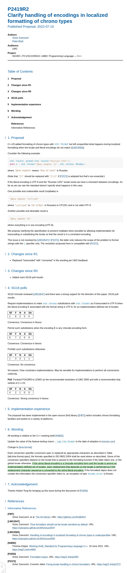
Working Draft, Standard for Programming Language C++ (58, 546)
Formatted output (39, 557)
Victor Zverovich (20, 38)
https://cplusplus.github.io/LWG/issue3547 (33, 528)
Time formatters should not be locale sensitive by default (59, 524)
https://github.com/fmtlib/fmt (71, 517)
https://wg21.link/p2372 (109, 564)
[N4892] (59, 436)
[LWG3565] (77, 147)
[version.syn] (108, 441)
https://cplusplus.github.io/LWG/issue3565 (33, 538)
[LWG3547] (43, 240)
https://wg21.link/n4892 (24, 549)
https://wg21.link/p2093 (67, 557)
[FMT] (82, 415)
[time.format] (25, 447)
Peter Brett (17, 41)
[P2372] (64, 176)
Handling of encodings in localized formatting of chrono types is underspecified (70, 535)
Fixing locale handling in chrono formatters (68, 564)
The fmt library (43, 517)
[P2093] (84, 490)
